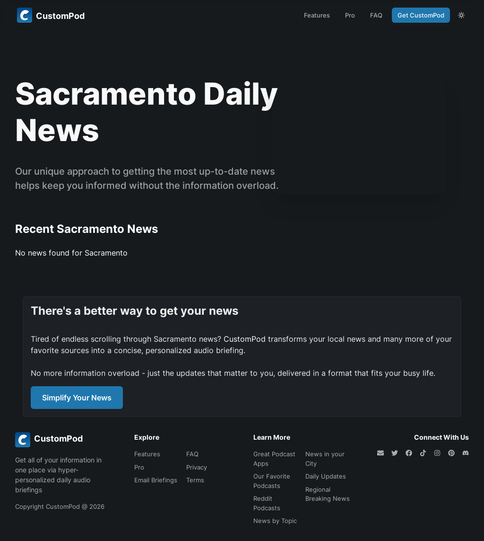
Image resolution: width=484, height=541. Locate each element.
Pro (350, 15)
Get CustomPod (421, 15)
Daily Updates (325, 476)
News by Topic (275, 520)
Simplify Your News (77, 397)
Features (317, 15)
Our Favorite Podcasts (271, 480)
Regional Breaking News (327, 494)
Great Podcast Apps (274, 458)
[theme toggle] (461, 15)
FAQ (376, 15)
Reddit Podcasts (266, 503)
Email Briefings (155, 480)
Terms (195, 480)
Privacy (196, 467)
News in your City (325, 458)
